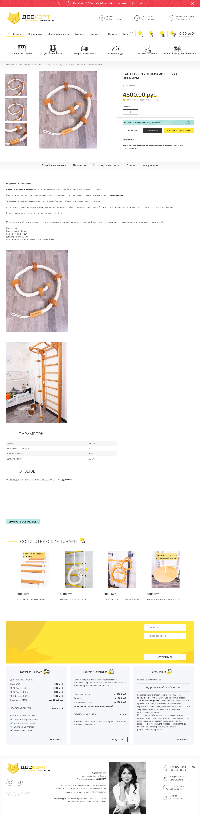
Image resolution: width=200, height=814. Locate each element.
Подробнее (55, 740)
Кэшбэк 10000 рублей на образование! (100, 3)
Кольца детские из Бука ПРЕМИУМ (121, 599)
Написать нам (176, 779)
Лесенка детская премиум (31, 599)
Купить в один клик (178, 130)
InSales (19, 795)
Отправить (165, 657)
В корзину (152, 130)
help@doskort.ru (99, 792)
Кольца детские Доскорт (74, 599)
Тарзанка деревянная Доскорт (163, 599)
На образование (142, 123)
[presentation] (166, 646)
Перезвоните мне (184, 19)
